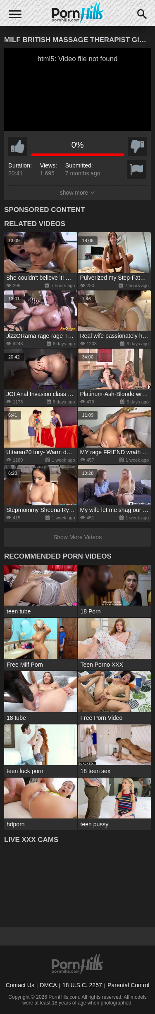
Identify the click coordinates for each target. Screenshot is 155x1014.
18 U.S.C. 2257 (82, 985)
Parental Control (128, 985)
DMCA (48, 985)
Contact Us (20, 985)
